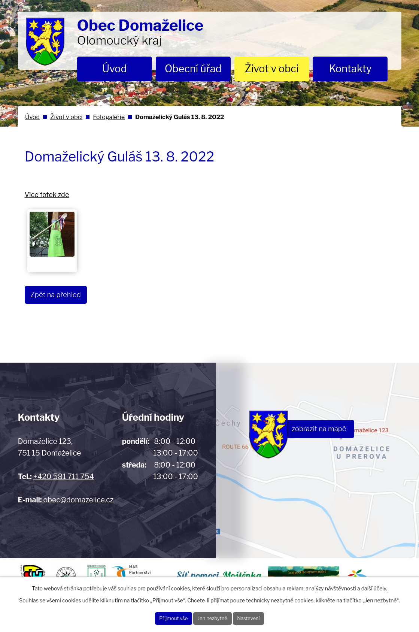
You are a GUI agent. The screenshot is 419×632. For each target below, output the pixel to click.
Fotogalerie (109, 117)
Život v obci (272, 69)
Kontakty (350, 69)
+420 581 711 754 (63, 476)
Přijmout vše (160, 616)
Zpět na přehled (62, 295)
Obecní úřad (193, 69)
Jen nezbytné (212, 616)
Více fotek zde (47, 195)
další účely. (374, 585)
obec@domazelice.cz (78, 499)
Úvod (114, 69)
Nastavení (262, 616)
